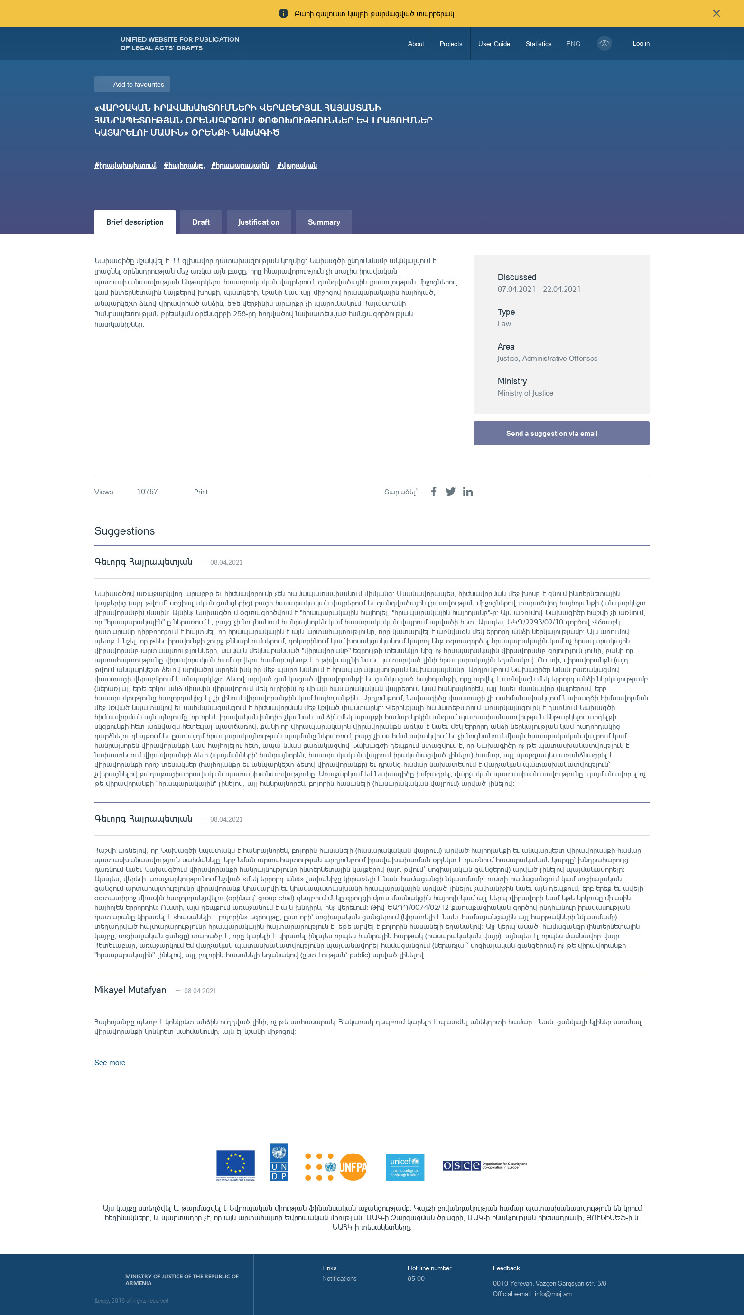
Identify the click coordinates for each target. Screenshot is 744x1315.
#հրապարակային (240, 165)
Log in (641, 43)
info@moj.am (553, 1293)
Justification (259, 222)
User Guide (494, 43)
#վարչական (297, 165)
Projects (451, 43)
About (416, 43)
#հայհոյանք (183, 165)
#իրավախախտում (125, 165)
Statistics (539, 43)
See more (109, 1062)
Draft (201, 222)
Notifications (339, 1278)
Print (201, 491)
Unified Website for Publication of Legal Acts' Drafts (180, 43)
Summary (324, 222)
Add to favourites (138, 84)
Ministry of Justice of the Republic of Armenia (182, 1280)
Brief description (135, 222)
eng (573, 43)
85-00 (416, 1278)
